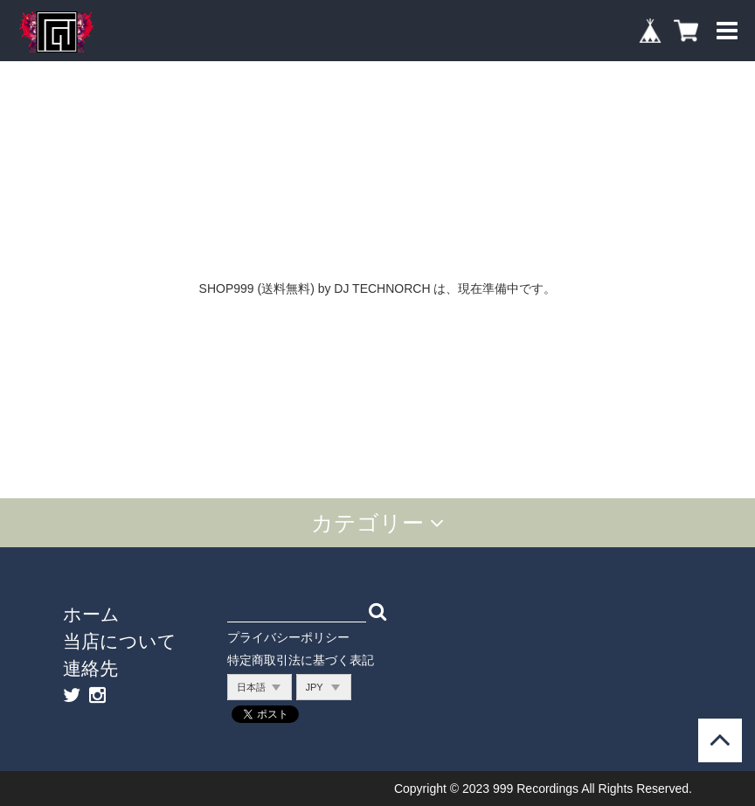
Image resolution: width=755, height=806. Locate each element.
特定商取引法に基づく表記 (300, 660)
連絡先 (90, 668)
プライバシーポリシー (288, 637)
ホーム (91, 613)
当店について (120, 641)
